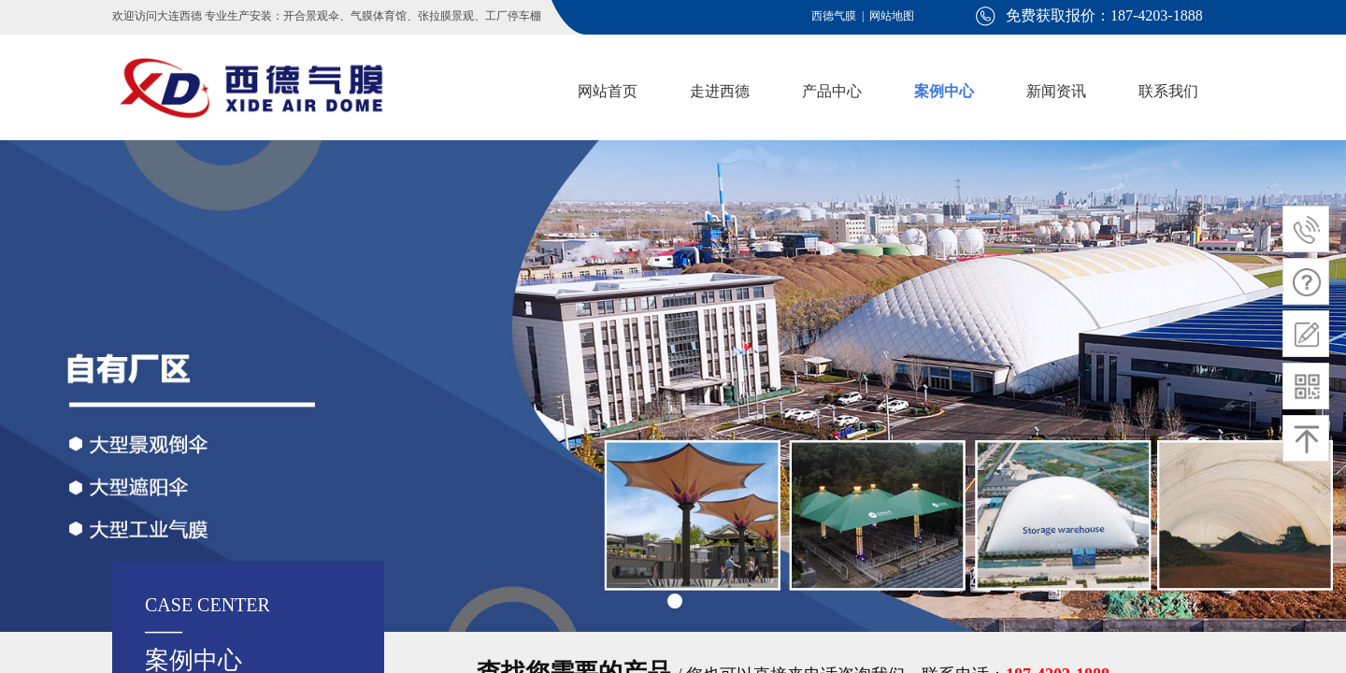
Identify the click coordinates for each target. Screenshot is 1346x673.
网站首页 (607, 91)
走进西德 (720, 91)
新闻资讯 (1056, 91)
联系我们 (1168, 91)
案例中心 (944, 91)
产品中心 (832, 91)
